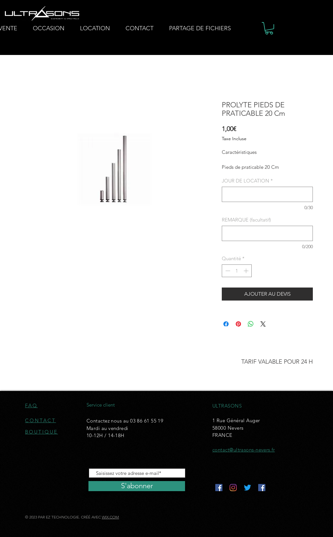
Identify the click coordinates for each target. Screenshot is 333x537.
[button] (269, 28)
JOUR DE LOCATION (247, 181)
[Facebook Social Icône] (218, 487)
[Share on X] (263, 324)
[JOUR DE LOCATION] (267, 194)
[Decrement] (227, 271)
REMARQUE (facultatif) (246, 220)
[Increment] (246, 271)
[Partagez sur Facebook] (226, 324)
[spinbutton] (237, 271)
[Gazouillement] (247, 487)
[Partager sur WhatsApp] (251, 324)
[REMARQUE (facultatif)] (267, 233)
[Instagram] (233, 487)
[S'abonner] (136, 486)
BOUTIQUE (41, 432)
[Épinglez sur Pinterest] (238, 324)
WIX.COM (110, 517)
